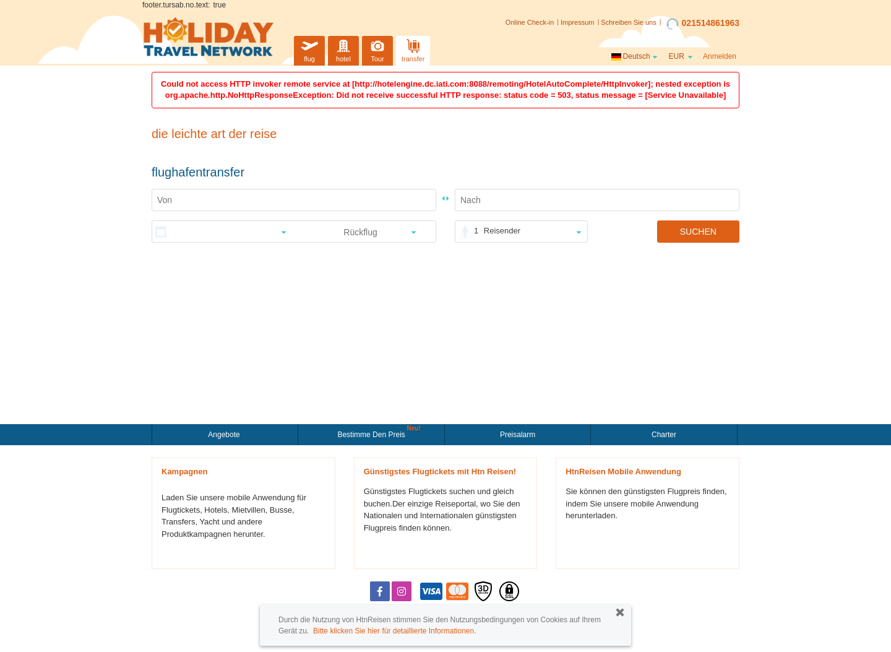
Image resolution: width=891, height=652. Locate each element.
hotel (343, 49)
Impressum (577, 22)
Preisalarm (517, 434)
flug (309, 49)
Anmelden (719, 56)
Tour (377, 49)
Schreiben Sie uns (628, 22)
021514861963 (702, 23)
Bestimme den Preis (372, 433)
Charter (664, 434)
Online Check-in (530, 22)
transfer (413, 49)
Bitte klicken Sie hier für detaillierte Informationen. (394, 631)
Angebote (225, 434)
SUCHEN (698, 232)
